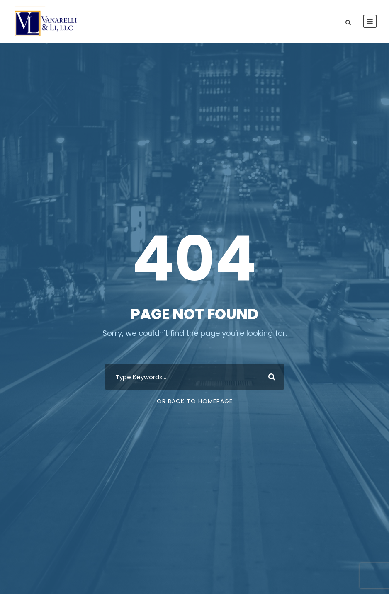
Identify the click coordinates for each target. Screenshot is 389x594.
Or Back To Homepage (195, 401)
